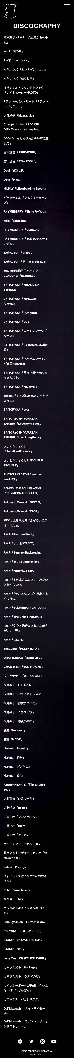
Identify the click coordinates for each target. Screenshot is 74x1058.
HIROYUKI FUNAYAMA (43, 1051)
